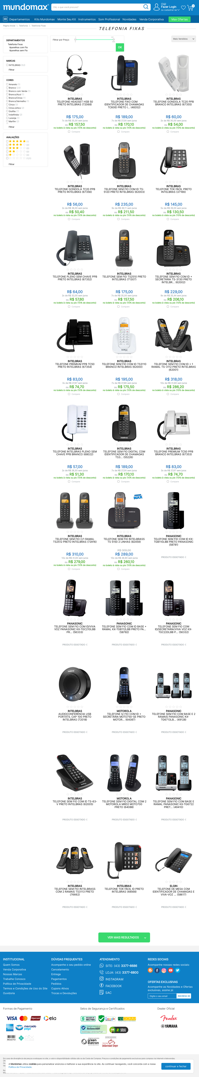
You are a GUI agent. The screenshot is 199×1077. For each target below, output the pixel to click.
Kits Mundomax (44, 19)
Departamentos (19, 19)
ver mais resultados (123, 937)
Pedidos (56, 983)
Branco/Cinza (17, 97)
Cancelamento (60, 969)
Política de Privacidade (17, 983)
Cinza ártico (16, 108)
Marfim (14, 121)
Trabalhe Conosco (14, 979)
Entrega (56, 974)
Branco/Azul (16, 94)
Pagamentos (59, 979)
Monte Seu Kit (67, 19)
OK (120, 47)
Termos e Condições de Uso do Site (25, 988)
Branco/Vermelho (19, 101)
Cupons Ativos (60, 988)
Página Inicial (9, 26)
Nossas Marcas (12, 974)
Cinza (13, 104)
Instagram (114, 979)
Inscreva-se (184, 996)
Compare (76, 131)
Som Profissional (109, 19)
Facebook (114, 986)
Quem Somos (11, 964)
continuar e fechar (175, 1066)
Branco (15, 87)
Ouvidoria (9, 993)
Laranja (14, 118)
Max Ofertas (179, 19)
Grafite (14, 111)
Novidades (129, 19)
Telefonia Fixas (39, 26)
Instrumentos (87, 19)
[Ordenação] (183, 39)
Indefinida (15, 114)
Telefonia (23, 26)
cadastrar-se (170, 10)
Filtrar (11, 69)
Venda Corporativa (151, 19)
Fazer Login (168, 6)
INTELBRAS (17, 65)
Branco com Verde (19, 91)
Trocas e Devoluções (64, 993)
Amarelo (14, 84)
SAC (108, 993)
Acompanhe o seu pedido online (71, 964)
